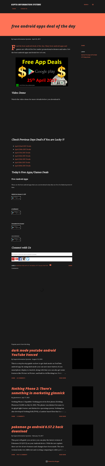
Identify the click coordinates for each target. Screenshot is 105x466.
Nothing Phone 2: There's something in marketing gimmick (38, 390)
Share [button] (83, 45)
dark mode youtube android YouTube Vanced (33, 352)
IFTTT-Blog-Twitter (85, 57)
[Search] (86, 5)
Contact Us (23, 8)
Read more (62, 378)
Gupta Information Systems (26, 4)
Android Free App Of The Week (89, 55)
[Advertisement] (39, 323)
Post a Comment (22, 454)
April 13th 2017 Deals (22, 159)
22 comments (21, 378)
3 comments (20, 416)
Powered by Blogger (52, 461)
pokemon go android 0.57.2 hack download (37, 429)
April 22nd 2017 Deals (23, 146)
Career (13, 8)
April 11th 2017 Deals (22, 162)
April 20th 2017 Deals (23, 149)
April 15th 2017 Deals (22, 156)
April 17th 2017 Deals (22, 153)
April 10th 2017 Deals (23, 166)
